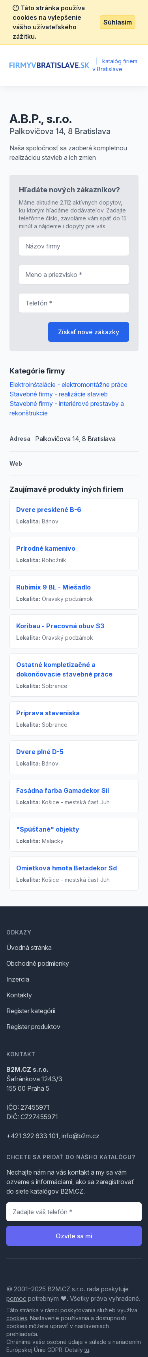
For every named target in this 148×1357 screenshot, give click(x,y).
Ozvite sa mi (74, 1236)
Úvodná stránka (29, 947)
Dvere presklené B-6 (48, 510)
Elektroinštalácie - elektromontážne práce (68, 385)
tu (86, 1349)
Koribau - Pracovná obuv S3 (60, 626)
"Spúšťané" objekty (47, 829)
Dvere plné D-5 (40, 752)
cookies (16, 1318)
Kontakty (19, 995)
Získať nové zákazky (88, 332)
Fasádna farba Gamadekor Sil (62, 790)
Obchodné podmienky (37, 963)
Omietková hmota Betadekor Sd (66, 868)
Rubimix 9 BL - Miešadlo (53, 587)
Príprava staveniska (48, 713)
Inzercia (17, 979)
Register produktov (33, 1027)
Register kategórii (30, 1011)
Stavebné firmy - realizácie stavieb (58, 394)
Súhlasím (117, 22)
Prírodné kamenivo (45, 548)
